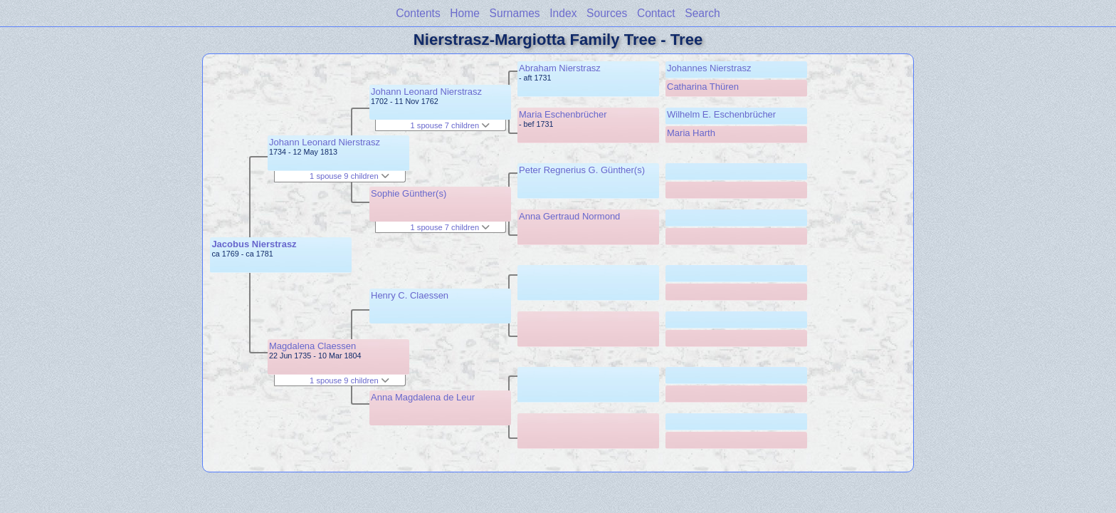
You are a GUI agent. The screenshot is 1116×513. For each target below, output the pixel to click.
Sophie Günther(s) (408, 193)
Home (465, 13)
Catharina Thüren (703, 86)
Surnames (515, 13)
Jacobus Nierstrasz (253, 244)
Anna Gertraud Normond (569, 216)
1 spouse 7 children (450, 125)
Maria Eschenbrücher (563, 114)
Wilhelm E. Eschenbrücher (721, 114)
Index (563, 13)
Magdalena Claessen (312, 346)
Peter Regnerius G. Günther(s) (582, 170)
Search (702, 13)
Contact (656, 13)
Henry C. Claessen (409, 295)
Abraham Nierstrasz (560, 68)
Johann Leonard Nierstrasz (324, 142)
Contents (418, 13)
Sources (606, 13)
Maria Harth (691, 133)
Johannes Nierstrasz (709, 68)
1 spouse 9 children (349, 176)
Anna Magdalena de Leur (423, 397)
